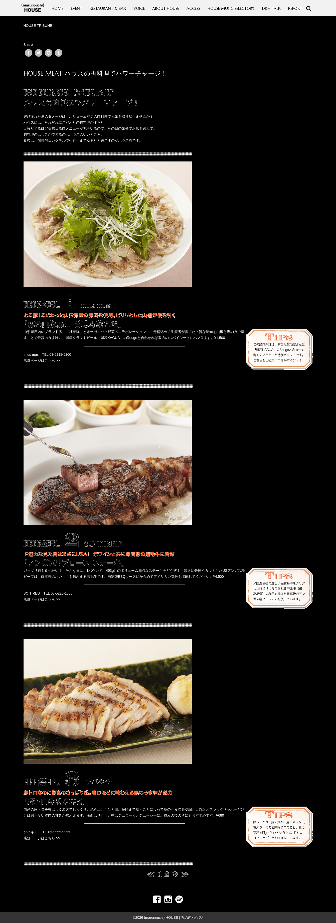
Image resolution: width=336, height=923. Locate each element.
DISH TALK (271, 8)
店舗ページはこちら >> (42, 360)
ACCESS (193, 8)
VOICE (139, 8)
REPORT (295, 8)
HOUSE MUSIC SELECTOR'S (231, 8)
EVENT (76, 8)
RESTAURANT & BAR (108, 8)
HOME (57, 8)
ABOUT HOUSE (165, 8)
